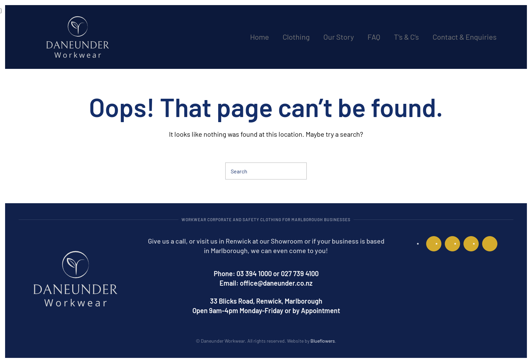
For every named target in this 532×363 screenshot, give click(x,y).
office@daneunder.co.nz (276, 283)
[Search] (266, 171)
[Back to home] (77, 37)
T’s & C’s (406, 36)
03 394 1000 (254, 273)
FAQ (373, 36)
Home (259, 36)
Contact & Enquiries (465, 36)
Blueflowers (322, 341)
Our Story (338, 36)
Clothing (296, 36)
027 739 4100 (300, 273)
